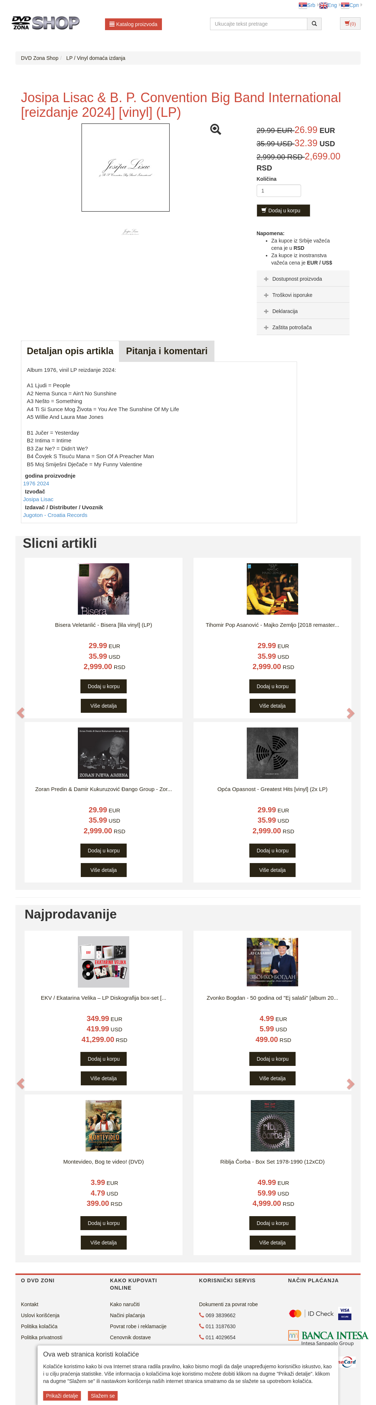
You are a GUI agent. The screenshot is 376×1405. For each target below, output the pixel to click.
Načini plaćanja (127, 1315)
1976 (30, 483)
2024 (43, 483)
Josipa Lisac (38, 499)
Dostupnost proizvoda (292, 279)
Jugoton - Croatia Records (55, 515)
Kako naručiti (125, 1304)
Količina (266, 179)
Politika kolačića (39, 1326)
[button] (20, 713)
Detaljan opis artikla (70, 351)
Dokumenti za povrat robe (228, 1304)
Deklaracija (280, 311)
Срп (350, 5)
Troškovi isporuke (287, 295)
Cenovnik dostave (130, 1337)
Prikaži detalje (62, 1396)
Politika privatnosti (41, 1337)
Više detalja (103, 706)
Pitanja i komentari (166, 351)
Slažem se (103, 1396)
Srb (307, 5)
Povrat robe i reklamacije (138, 1326)
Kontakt (29, 1304)
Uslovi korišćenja (40, 1315)
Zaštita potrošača (287, 327)
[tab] (303, 278)
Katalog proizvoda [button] (133, 24)
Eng (328, 5)
